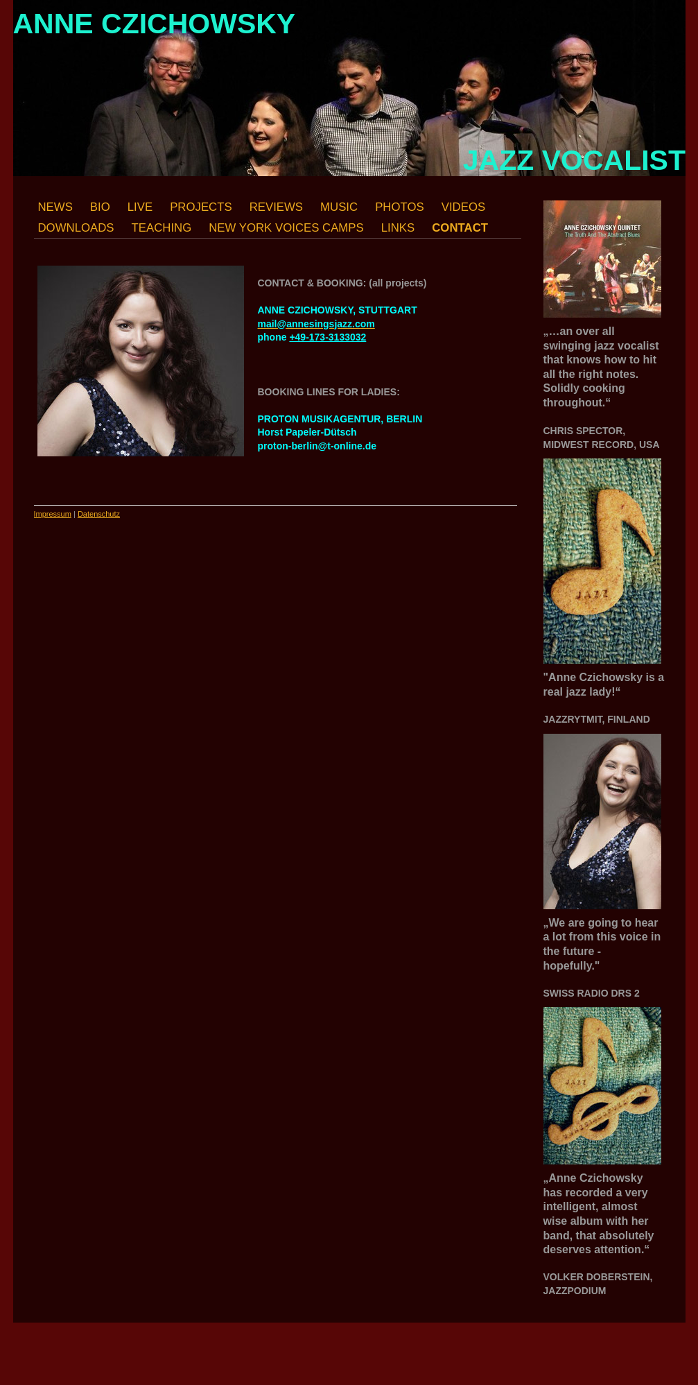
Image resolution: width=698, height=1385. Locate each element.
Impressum (52, 514)
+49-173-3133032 (327, 337)
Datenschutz (99, 514)
